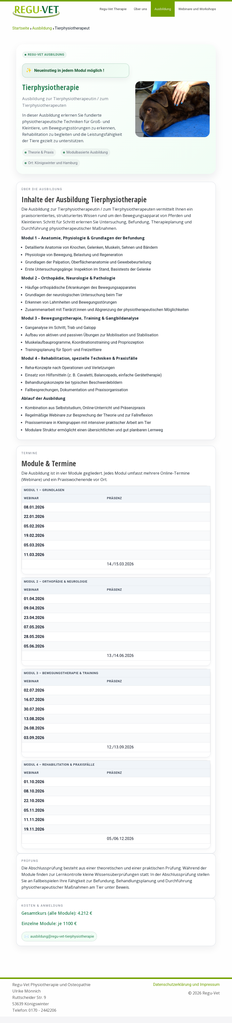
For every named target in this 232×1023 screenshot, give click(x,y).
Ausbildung (163, 9)
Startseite (20, 28)
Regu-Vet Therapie (113, 9)
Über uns (140, 9)
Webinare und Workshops (197, 9)
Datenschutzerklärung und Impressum (186, 984)
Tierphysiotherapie (50, 87)
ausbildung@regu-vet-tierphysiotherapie (62, 936)
